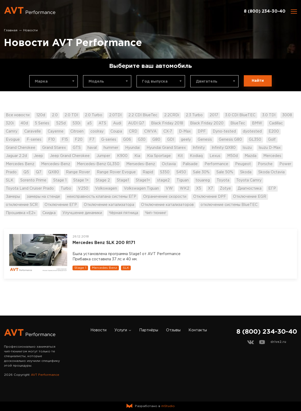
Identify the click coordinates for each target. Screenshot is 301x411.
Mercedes (272, 156)
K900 (122, 156)
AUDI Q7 (136, 123)
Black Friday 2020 (207, 123)
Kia (137, 156)
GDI (170, 139)
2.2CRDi (171, 115)
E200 (274, 131)
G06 (127, 139)
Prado (11, 172)
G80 (156, 139)
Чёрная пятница (123, 213)
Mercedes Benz (20, 164)
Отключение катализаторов (167, 204)
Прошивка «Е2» (21, 213)
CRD (133, 131)
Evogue (13, 139)
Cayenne (56, 131)
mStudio (168, 406)
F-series (34, 139)
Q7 (38, 172)
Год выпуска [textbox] (155, 81)
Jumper (103, 156)
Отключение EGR (249, 196)
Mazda (250, 156)
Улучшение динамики (82, 213)
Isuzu (247, 147)
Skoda (245, 172)
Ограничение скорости (164, 196)
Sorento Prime (33, 180)
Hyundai (132, 147)
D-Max (185, 131)
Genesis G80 (230, 139)
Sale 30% (201, 172)
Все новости (18, 115)
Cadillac (276, 123)
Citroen (77, 131)
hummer (111, 147)
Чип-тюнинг (155, 213)
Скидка (49, 213)
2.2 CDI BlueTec (142, 115)
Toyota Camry (248, 180)
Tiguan (183, 180)
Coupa (116, 131)
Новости (98, 330)
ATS (102, 123)
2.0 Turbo (93, 115)
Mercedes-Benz (55, 164)
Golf (272, 139)
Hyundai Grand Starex (166, 147)
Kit (180, 156)
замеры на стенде (43, 196)
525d (61, 123)
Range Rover (78, 172)
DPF (202, 131)
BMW (257, 123)
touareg (203, 180)
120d (40, 115)
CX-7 (167, 131)
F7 (91, 139)
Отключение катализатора (109, 204)
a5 (89, 123)
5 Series (42, 123)
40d (24, 123)
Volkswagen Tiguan (141, 188)
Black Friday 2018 (167, 123)
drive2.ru (278, 342)
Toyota (223, 180)
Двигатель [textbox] (206, 81)
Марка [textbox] (41, 81)
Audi (117, 123)
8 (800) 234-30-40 (264, 11)
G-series (108, 139)
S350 (164, 172)
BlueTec (237, 123)
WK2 (184, 188)
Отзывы (173, 330)
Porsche (265, 164)
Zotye (225, 188)
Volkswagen (106, 188)
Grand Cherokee (20, 147)
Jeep (38, 156)
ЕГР (272, 188)
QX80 (53, 172)
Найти (258, 80)
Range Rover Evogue (116, 172)
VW (169, 188)
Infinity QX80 (224, 147)
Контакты (197, 330)
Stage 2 (103, 180)
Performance (216, 164)
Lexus (215, 156)
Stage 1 (59, 180)
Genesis (205, 139)
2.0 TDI (71, 115)
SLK (9, 180)
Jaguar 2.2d (16, 156)
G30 (141, 139)
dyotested (252, 131)
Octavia (169, 164)
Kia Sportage (159, 156)
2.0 (55, 115)
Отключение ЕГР (61, 204)
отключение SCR (22, 204)
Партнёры (148, 330)
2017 (214, 115)
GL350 (255, 139)
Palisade (190, 164)
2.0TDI (115, 115)
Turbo (66, 188)
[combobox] (53, 81)
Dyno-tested (224, 131)
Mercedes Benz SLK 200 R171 (103, 243)
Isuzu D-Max (270, 147)
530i (76, 123)
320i (10, 123)
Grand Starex (54, 147)
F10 (51, 139)
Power (285, 164)
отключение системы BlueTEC (229, 204)
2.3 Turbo (194, 115)
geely (186, 139)
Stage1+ (143, 180)
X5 (198, 188)
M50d (232, 156)
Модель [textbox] (96, 81)
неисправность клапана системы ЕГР (101, 196)
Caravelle (32, 131)
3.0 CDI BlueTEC (240, 115)
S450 (181, 172)
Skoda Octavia (271, 172)
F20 (78, 139)
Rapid (148, 172)
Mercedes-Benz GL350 (98, 164)
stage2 (163, 180)
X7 (210, 188)
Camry (11, 131)
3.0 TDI (268, 115)
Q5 (26, 172)
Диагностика (249, 188)
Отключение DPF (209, 196)
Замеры (13, 196)
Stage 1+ (81, 180)
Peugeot (243, 164)
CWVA (150, 131)
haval (92, 147)
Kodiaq (196, 156)
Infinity (199, 147)
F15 (65, 139)
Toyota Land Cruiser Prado (30, 188)
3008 (287, 115)
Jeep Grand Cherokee (70, 156)
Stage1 (123, 180)
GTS (77, 147)
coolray (97, 131)
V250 (83, 188)
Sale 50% (224, 172)
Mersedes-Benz (140, 164)
